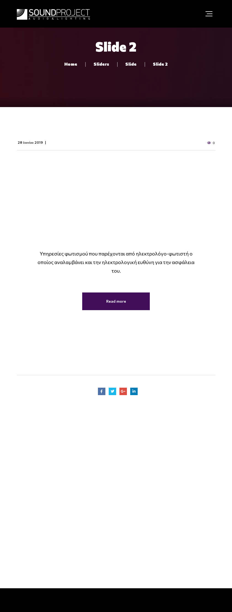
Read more (116, 301)
